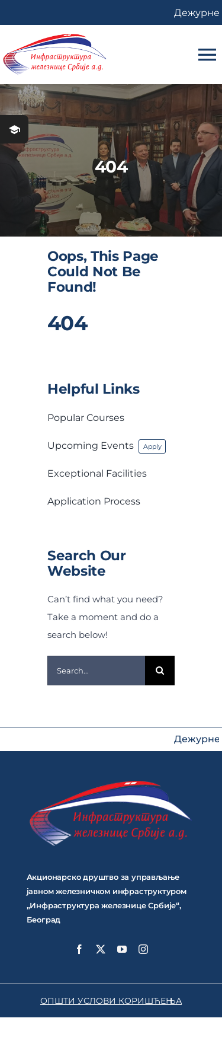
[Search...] (96, 670)
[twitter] (100, 949)
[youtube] (122, 949)
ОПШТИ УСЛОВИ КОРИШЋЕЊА (111, 1000)
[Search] (160, 670)
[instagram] (143, 949)
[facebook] (79, 949)
